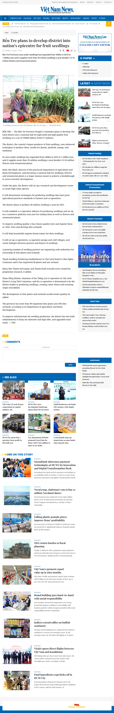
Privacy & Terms (98, 699)
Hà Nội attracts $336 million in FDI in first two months (95, 208)
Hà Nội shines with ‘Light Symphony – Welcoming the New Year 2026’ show (95, 161)
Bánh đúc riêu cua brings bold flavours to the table (93, 383)
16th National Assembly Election (34, 27)
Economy (27, 18)
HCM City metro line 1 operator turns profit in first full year (12, 425)
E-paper (86, 58)
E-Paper (102, 18)
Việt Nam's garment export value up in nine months (49, 555)
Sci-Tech (37, 18)
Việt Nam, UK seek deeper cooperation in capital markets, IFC (12, 392)
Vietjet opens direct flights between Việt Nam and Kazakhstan (54, 635)
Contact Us (108, 2)
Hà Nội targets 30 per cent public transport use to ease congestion (94, 231)
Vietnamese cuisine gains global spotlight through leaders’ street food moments (95, 376)
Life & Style (56, 18)
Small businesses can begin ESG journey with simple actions (65, 392)
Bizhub (82, 2)
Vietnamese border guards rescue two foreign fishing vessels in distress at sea (95, 326)
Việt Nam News (57, 10)
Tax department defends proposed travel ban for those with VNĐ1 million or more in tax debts (39, 426)
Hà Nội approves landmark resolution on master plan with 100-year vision (95, 174)
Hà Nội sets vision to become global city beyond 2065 (94, 237)
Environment (75, 18)
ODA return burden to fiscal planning (50, 529)
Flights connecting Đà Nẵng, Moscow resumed (100, 141)
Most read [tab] (102, 83)
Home (6, 33)
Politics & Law (15, 18)
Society (46, 18)
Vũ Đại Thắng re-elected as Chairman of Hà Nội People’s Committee (95, 202)
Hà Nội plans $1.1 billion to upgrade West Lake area (94, 168)
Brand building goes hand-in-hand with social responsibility (54, 581)
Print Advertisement (90, 70)
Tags (5, 336)
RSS (110, 698)
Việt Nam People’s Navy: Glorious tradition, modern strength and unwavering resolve (94, 317)
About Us (99, 2)
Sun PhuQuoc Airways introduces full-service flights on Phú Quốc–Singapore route (94, 272)
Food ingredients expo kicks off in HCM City (53, 661)
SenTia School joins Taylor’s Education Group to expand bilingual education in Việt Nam (95, 287)
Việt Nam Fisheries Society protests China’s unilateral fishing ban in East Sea (95, 309)
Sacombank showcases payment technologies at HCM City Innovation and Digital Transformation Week (55, 450)
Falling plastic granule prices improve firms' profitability (50, 503)
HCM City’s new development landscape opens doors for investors (38, 392)
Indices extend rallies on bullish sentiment (52, 608)
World (94, 18)
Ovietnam (90, 2)
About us (78, 699)
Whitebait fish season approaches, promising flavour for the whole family (94, 368)
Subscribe (86, 67)
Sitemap (71, 698)
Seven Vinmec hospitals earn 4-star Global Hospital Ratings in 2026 (94, 280)
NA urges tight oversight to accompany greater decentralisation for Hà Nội (95, 195)
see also (10, 362)
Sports (65, 18)
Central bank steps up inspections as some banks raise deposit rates (64, 425)
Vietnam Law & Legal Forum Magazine (65, 2)
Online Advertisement (90, 73)
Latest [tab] (85, 83)
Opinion (86, 18)
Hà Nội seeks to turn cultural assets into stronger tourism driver (94, 225)
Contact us (88, 699)
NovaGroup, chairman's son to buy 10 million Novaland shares (54, 476)
